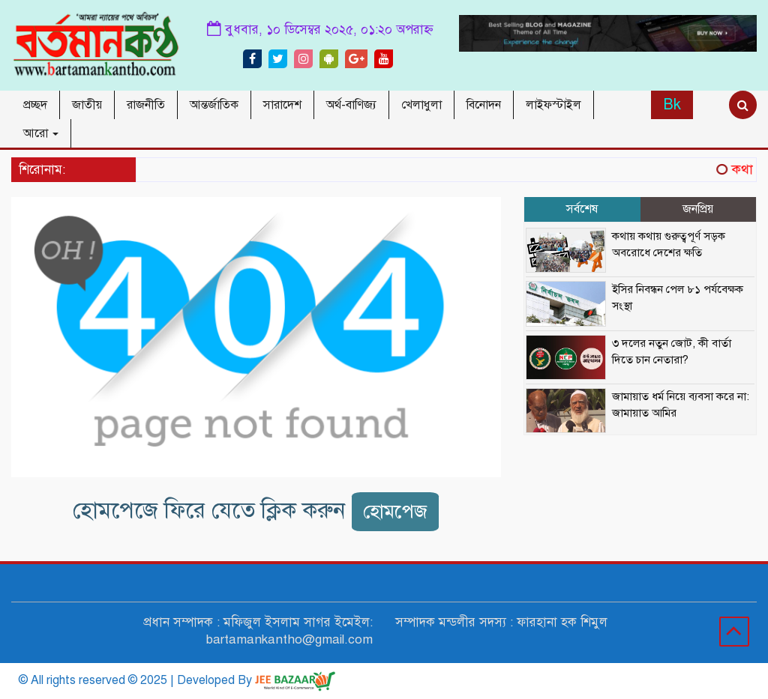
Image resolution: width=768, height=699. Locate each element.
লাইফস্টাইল (553, 104)
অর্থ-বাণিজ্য (351, 104)
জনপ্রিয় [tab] (697, 209)
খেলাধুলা (421, 104)
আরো (40, 133)
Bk (672, 104)
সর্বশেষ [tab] (582, 209)
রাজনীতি (146, 104)
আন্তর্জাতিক (214, 104)
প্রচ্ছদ (35, 104)
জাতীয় (87, 104)
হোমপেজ (395, 511)
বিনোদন (483, 104)
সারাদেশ (282, 104)
